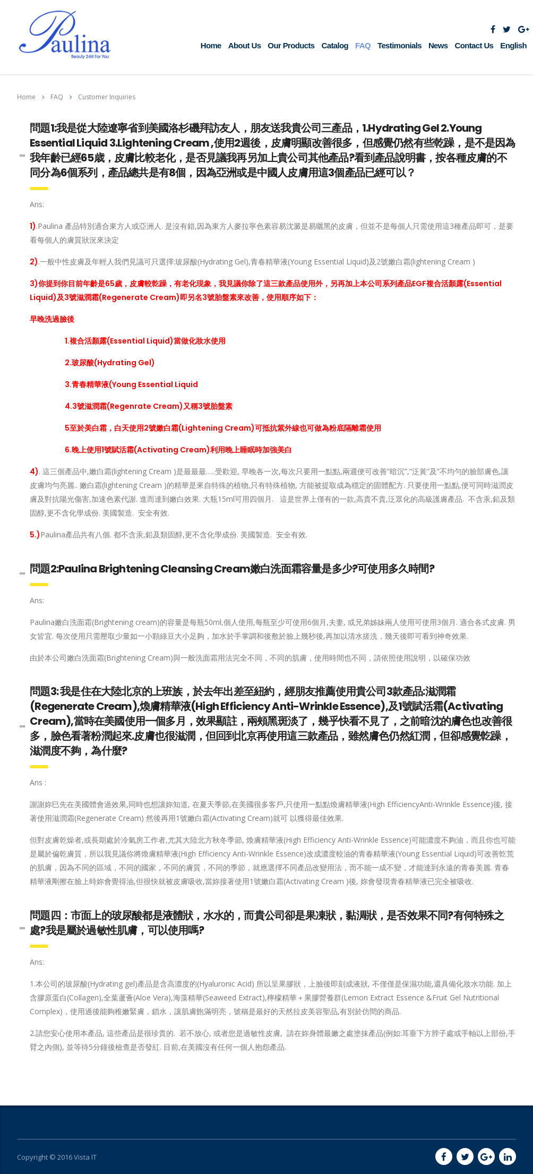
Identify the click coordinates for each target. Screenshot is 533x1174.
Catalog (335, 45)
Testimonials (399, 45)
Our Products (291, 45)
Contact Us (474, 45)
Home (211, 45)
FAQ (363, 45)
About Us (244, 45)
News (438, 45)
